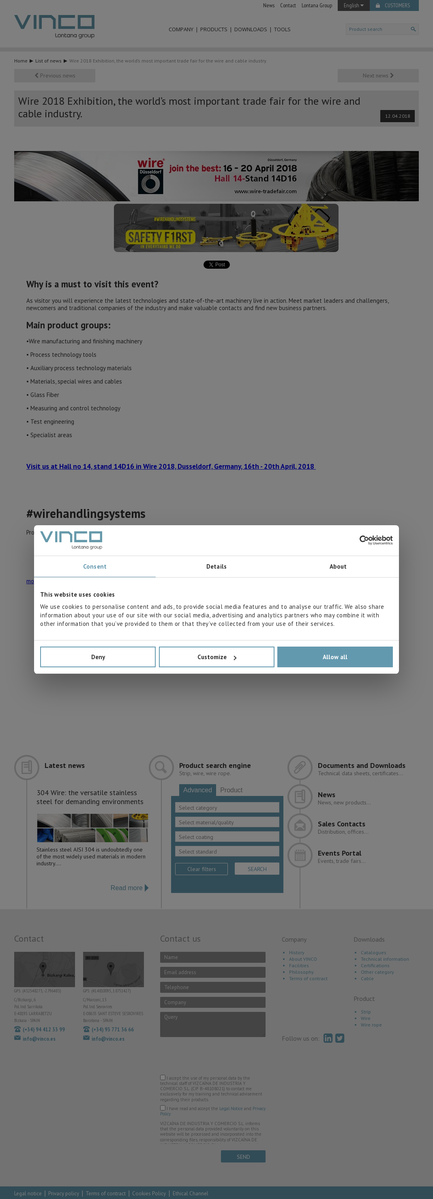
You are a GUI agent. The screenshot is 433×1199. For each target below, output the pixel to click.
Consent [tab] (95, 566)
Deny (98, 657)
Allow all (335, 657)
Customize (216, 657)
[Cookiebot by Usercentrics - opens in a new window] (357, 540)
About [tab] (338, 566)
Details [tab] (216, 566)
